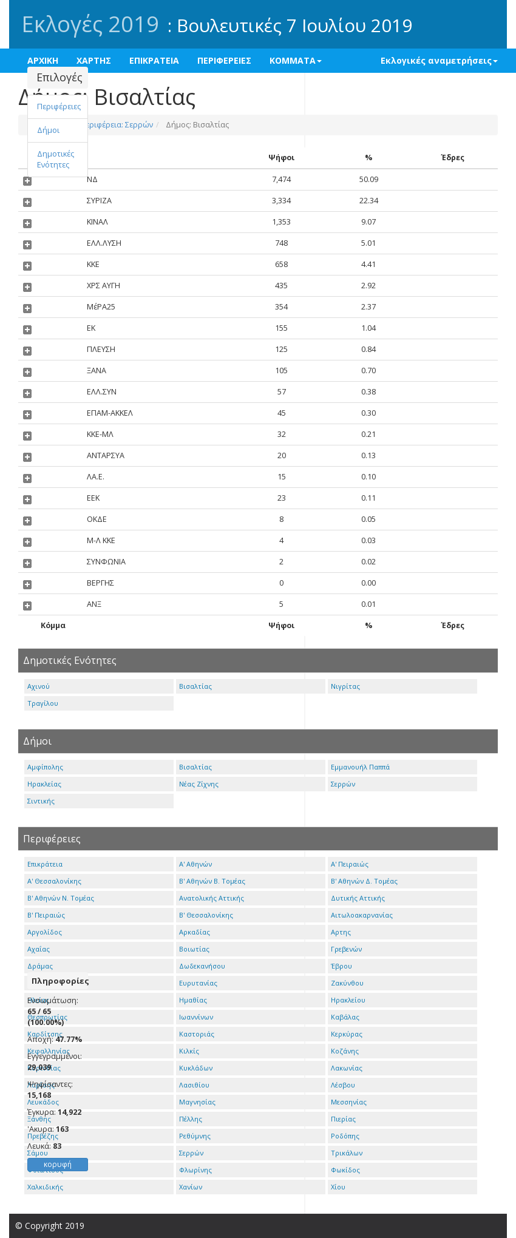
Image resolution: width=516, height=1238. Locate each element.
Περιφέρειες (59, 106)
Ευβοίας (40, 982)
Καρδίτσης (45, 1033)
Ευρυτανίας (198, 982)
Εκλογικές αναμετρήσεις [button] (439, 60)
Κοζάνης (345, 1050)
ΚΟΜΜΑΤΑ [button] (296, 60)
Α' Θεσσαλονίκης (54, 880)
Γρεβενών (346, 948)
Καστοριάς (196, 1033)
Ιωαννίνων (196, 1016)
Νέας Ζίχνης (199, 783)
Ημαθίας (193, 999)
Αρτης (341, 931)
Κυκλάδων (195, 1067)
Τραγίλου (42, 703)
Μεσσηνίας (349, 1101)
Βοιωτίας (194, 948)
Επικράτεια (45, 863)
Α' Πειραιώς (349, 863)
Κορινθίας (44, 1067)
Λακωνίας (346, 1067)
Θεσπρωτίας (47, 1016)
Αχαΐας (38, 948)
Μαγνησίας (197, 1101)
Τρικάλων (346, 1152)
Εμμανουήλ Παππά (360, 766)
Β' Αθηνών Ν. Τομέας (60, 897)
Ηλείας (38, 999)
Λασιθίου (194, 1084)
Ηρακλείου (348, 999)
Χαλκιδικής (45, 1186)
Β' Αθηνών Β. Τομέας (212, 880)
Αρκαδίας (194, 931)
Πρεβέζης (42, 1135)
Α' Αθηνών (195, 863)
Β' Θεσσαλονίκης (206, 914)
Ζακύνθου (347, 982)
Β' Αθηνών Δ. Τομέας (364, 880)
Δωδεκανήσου (202, 965)
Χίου (338, 1186)
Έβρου (341, 965)
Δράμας (40, 965)
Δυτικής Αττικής (358, 897)
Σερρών (343, 783)
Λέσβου (343, 1084)
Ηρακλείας (44, 783)
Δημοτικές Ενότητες (55, 159)
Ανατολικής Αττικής (211, 897)
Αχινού (38, 686)
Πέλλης (190, 1118)
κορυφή (58, 1164)
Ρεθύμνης (195, 1135)
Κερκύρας (346, 1033)
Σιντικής (41, 800)
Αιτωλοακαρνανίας (362, 914)
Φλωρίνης (195, 1169)
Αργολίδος (44, 931)
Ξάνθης (39, 1118)
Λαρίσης (41, 1084)
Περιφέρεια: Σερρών (115, 125)
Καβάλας (345, 1016)
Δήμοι (48, 130)
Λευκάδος (43, 1101)
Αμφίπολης (45, 766)
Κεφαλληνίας (48, 1050)
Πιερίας (343, 1118)
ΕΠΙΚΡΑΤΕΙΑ (154, 60)
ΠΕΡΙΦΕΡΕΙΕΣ (224, 60)
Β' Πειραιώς (46, 914)
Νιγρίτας (345, 686)
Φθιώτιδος (45, 1169)
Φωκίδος (345, 1169)
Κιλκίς (189, 1050)
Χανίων (190, 1186)
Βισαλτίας (195, 686)
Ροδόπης (345, 1135)
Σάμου (37, 1152)
